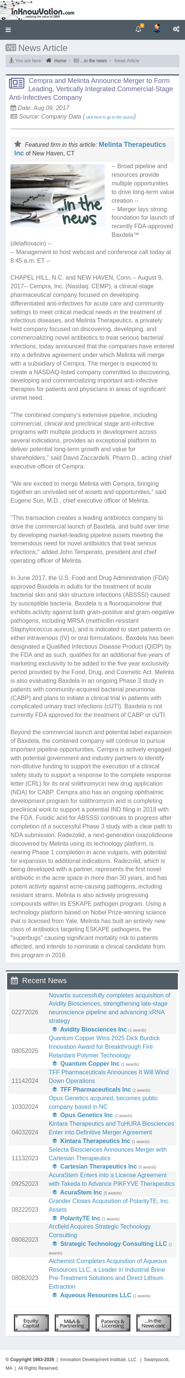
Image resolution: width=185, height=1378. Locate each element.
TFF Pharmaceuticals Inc (91, 1089)
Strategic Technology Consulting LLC (109, 1244)
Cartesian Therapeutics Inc (94, 1166)
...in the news (94, 60)
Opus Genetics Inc (82, 1115)
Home (56, 60)
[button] (8, 30)
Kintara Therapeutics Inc (91, 1141)
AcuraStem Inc (77, 1192)
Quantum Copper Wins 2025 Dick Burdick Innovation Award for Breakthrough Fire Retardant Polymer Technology (104, 1047)
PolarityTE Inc (76, 1218)
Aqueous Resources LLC (91, 1295)
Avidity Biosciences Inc (89, 1029)
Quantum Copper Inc (85, 1063)
